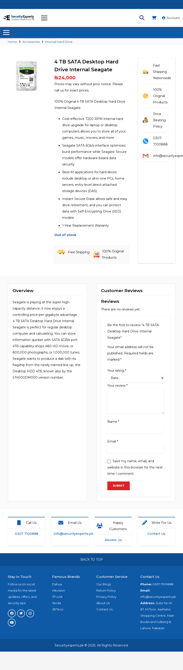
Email (112, 441)
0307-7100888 (162, 584)
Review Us (113, 540)
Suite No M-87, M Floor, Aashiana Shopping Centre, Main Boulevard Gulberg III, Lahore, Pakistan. (157, 615)
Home (12, 41)
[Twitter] (21, 613)
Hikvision (58, 590)
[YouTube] (12, 623)
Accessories (31, 41)
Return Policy (106, 590)
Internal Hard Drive (59, 41)
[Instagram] (30, 613)
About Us (103, 603)
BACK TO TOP (91, 559)
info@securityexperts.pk (73, 534)
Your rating (116, 371)
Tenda (56, 603)
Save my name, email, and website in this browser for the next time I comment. (135, 467)
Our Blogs (103, 584)
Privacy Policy (106, 596)
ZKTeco (57, 609)
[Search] (142, 17)
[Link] (18, 18)
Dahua (57, 584)
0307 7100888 (26, 534)
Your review (117, 386)
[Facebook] (12, 613)
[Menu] (44, 18)
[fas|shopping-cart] (155, 17)
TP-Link (57, 596)
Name (113, 422)
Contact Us (156, 534)
